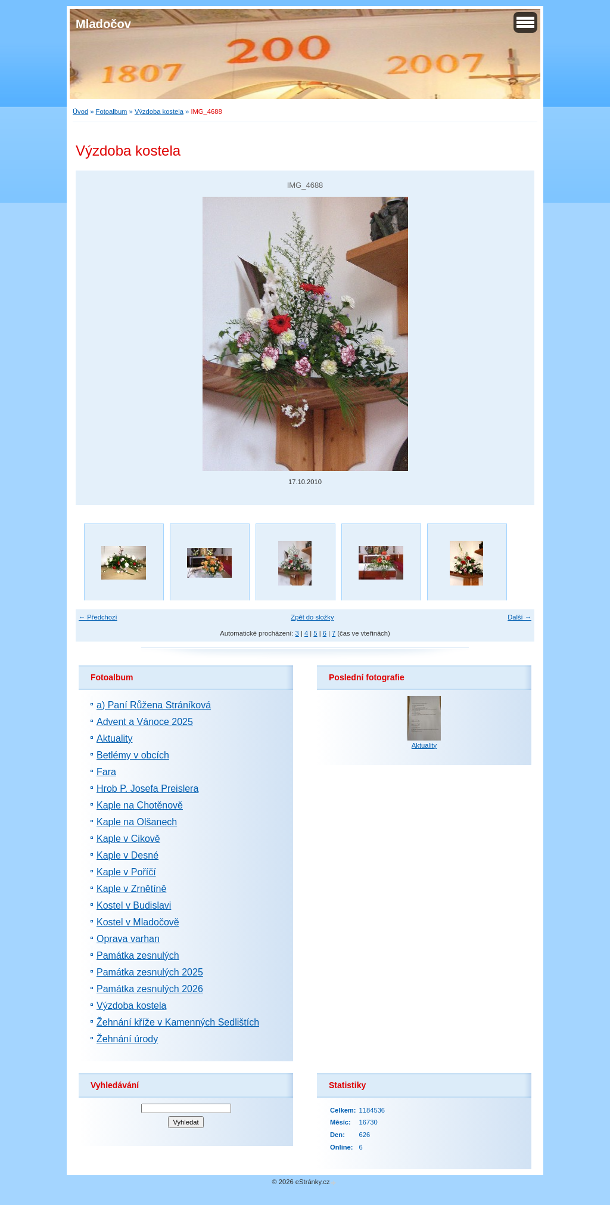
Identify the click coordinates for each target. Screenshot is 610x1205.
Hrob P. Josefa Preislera (147, 788)
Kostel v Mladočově (138, 922)
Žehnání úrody (127, 1039)
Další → (519, 617)
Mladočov (103, 23)
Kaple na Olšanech (137, 822)
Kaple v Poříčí (126, 872)
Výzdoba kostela (159, 111)
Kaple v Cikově (128, 839)
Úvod (80, 111)
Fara (106, 772)
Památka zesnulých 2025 (150, 972)
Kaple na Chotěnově (140, 805)
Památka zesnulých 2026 (150, 989)
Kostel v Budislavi (134, 905)
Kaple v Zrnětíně (131, 889)
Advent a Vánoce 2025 (145, 722)
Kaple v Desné (127, 855)
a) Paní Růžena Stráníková (154, 705)
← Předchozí (98, 617)
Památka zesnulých (138, 955)
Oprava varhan (128, 939)
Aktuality (114, 738)
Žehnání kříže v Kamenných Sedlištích (178, 1022)
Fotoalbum (111, 111)
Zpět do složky (312, 617)
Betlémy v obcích (133, 755)
